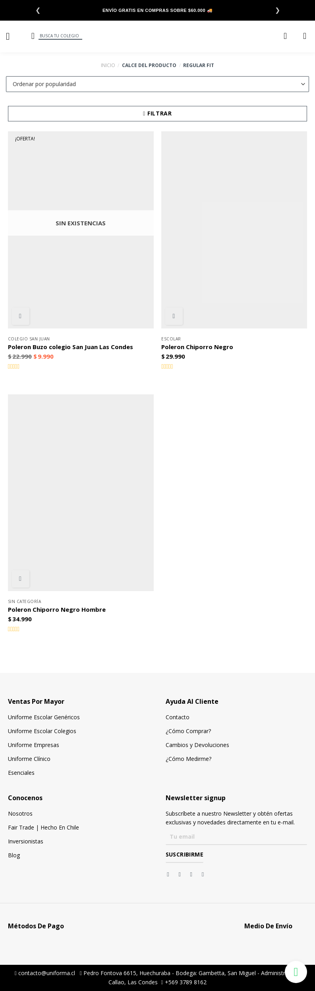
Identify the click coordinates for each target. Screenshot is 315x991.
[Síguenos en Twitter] (193, 874)
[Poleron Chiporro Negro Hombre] (81, 492)
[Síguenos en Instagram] (181, 874)
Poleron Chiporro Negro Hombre (57, 609)
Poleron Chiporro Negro (197, 347)
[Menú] (11, 36)
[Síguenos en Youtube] (205, 874)
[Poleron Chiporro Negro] (234, 229)
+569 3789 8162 (183, 982)
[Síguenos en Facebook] (170, 874)
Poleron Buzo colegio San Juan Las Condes (70, 347)
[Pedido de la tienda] (157, 84)
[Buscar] (32, 36)
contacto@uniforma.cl (45, 973)
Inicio (108, 65)
